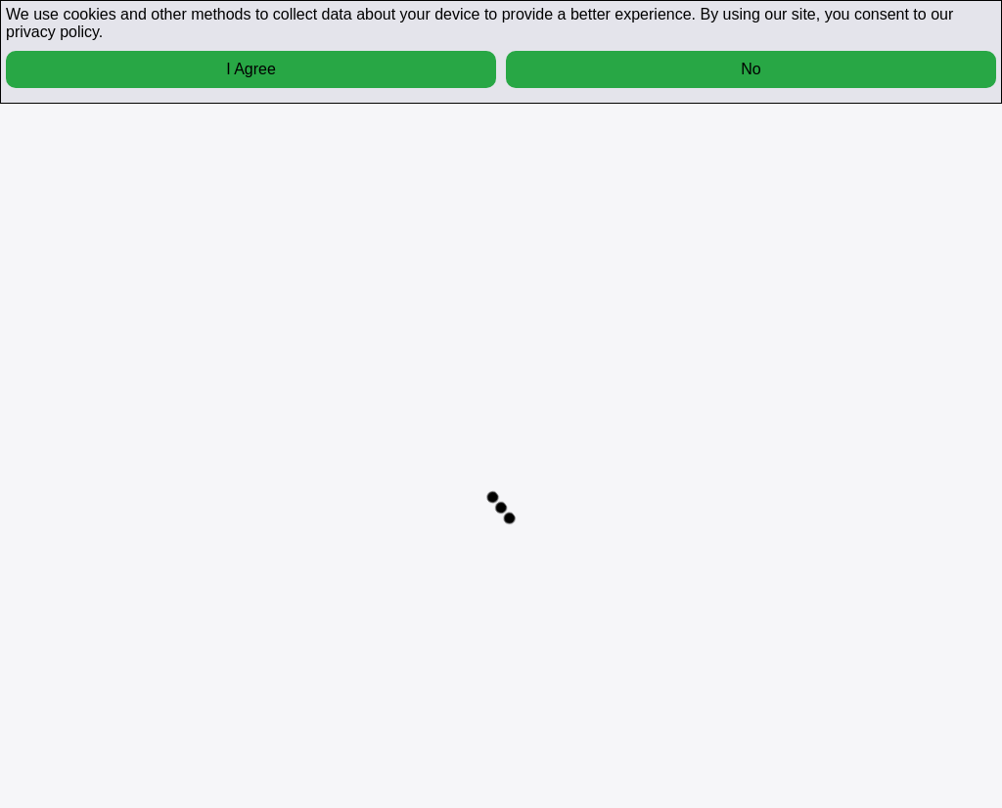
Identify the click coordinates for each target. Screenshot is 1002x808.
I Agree (251, 69)
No (750, 69)
